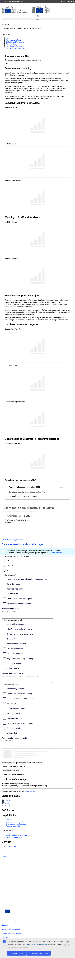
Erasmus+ (6, 861)
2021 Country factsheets (15, 46)
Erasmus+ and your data (15, 826)
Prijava (8, 824)
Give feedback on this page (16, 829)
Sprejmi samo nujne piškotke (38, 953)
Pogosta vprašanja (13, 831)
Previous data (11, 44)
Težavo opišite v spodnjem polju (14, 741)
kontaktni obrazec (55, 553)
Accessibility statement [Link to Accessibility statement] (10, 872)
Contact (5, 930)
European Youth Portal (14, 842)
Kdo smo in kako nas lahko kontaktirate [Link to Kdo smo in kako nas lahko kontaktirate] (16, 883)
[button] (7, 805)
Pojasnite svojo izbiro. (10, 609)
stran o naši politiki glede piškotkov (35, 945)
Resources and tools (13, 40)
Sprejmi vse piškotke (16, 953)
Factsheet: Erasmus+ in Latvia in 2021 (24, 487)
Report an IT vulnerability (11, 934)
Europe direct (31, 796)
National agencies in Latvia (19, 516)
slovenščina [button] (38, 16)
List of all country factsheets (13, 540)
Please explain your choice (12, 675)
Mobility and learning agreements (18, 840)
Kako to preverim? (67, 1)
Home (8, 38)
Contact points (11, 851)
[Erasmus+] (26, 12)
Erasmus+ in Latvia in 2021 (15, 48)
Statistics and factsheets (15, 42)
